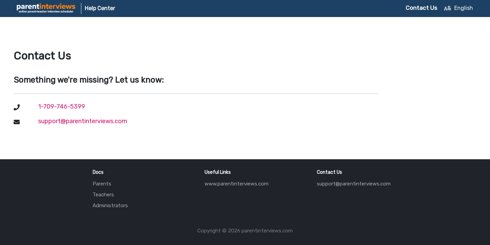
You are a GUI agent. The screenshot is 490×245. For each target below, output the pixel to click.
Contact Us (421, 7)
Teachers (103, 195)
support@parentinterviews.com (354, 184)
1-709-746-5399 (61, 106)
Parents (102, 184)
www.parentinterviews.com (236, 184)
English (458, 8)
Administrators (110, 205)
